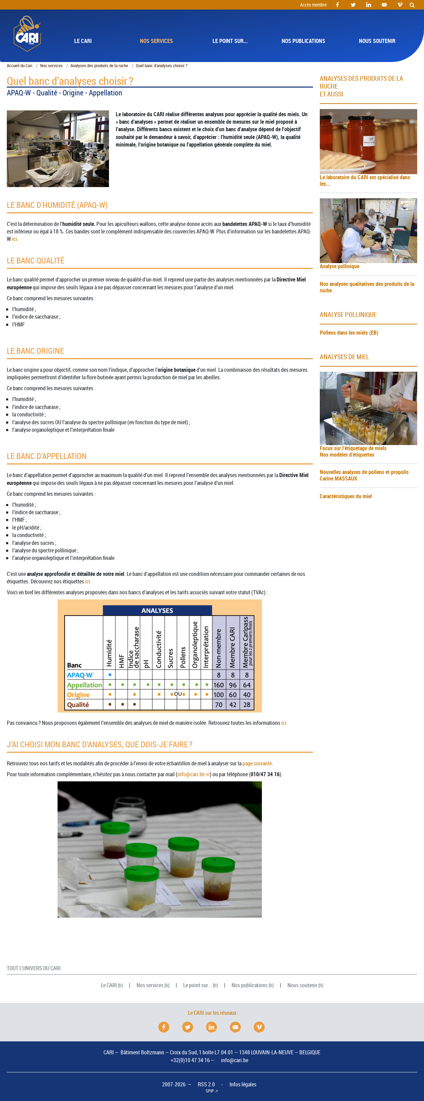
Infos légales (243, 1084)
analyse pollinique (348, 315)
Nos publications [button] (303, 41)
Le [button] (83, 41)
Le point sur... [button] (230, 41)
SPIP (210, 1091)
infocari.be (191, 774)
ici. (15, 239)
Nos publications (250, 985)
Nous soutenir (302, 985)
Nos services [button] (156, 41)
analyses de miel (344, 357)
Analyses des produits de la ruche (99, 65)
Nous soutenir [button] (377, 41)
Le (109, 985)
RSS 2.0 (206, 1084)
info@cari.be (234, 1060)
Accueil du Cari (19, 65)
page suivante (257, 763)
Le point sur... (197, 985)
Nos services (51, 65)
